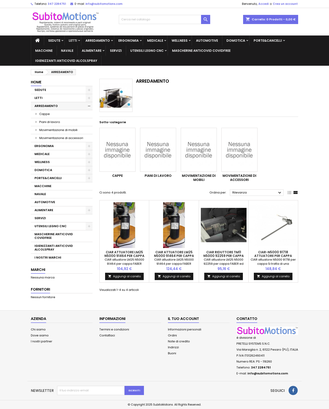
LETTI (73, 40)
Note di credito (179, 341)
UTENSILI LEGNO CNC (147, 50)
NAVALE (67, 50)
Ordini (172, 335)
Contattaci (107, 335)
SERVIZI (116, 50)
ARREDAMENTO (97, 40)
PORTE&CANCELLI (268, 40)
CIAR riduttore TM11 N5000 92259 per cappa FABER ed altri (223, 256)
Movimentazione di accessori (61, 138)
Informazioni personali (184, 329)
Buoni (172, 353)
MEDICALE (155, 40)
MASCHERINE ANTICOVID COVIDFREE (201, 50)
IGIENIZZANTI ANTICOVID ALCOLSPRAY (66, 60)
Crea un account (285, 4)
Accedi (263, 4)
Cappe (44, 114)
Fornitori (40, 289)
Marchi (38, 269)
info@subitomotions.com (103, 4)
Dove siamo (40, 335)
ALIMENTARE (91, 50)
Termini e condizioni (114, 329)
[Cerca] (164, 19)
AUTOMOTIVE (207, 40)
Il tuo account (183, 318)
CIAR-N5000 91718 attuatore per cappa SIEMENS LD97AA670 (273, 256)
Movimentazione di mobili (58, 130)
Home (36, 82)
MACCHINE (44, 50)
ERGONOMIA (128, 40)
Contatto (246, 318)
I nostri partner (41, 341)
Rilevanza (257, 193)
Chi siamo (38, 329)
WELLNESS (180, 40)
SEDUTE (54, 40)
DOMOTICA (235, 40)
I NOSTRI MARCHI (47, 257)
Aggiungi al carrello (124, 276)
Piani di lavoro (49, 122)
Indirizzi (173, 347)
